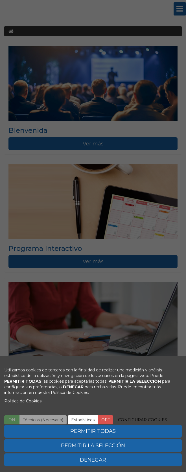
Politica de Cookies (22, 401)
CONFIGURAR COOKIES (142, 419)
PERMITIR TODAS (93, 431)
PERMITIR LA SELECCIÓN (93, 445)
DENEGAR (93, 460)
